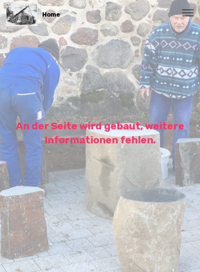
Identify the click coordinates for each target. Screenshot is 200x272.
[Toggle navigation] (188, 12)
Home (51, 14)
